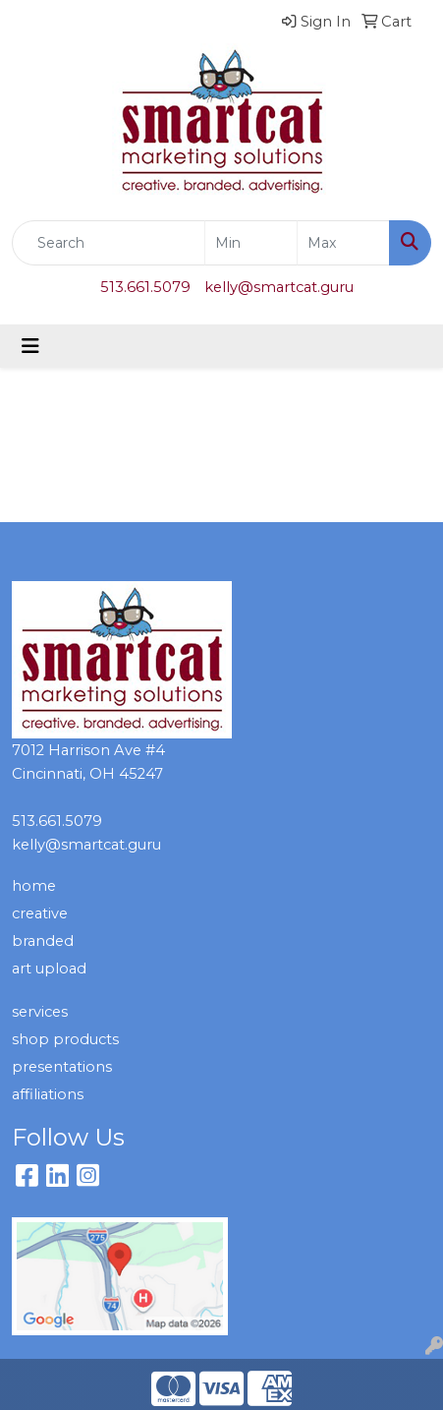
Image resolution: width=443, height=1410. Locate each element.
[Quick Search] (108, 242)
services (40, 1012)
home (34, 886)
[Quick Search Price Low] (251, 242)
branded (43, 941)
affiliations (47, 1094)
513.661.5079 (145, 287)
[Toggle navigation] (30, 346)
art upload (49, 968)
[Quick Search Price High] (343, 242)
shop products (65, 1039)
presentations (62, 1067)
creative (40, 913)
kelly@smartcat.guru (279, 287)
